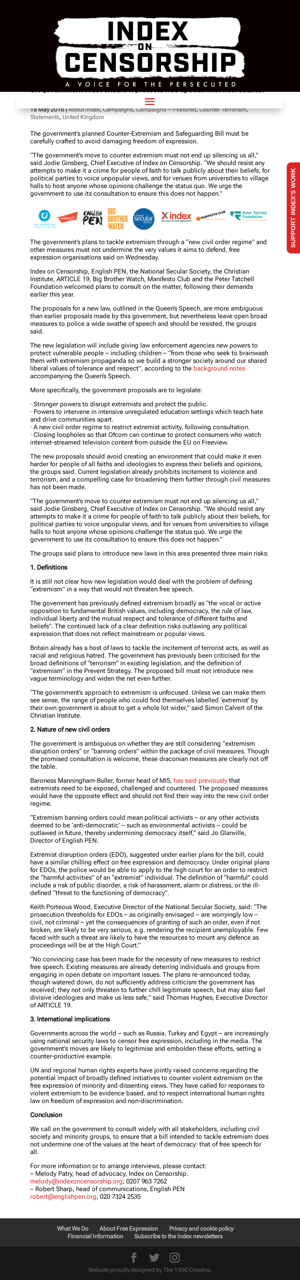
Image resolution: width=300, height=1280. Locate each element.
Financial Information (95, 1236)
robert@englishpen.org (63, 1196)
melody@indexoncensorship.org (76, 1181)
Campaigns (118, 109)
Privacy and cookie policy (201, 1228)
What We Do (72, 1228)
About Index (84, 109)
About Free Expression (128, 1228)
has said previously (200, 780)
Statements (44, 117)
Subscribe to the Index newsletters (178, 1236)
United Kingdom (83, 117)
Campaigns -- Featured (166, 109)
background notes (219, 368)
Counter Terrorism (222, 109)
